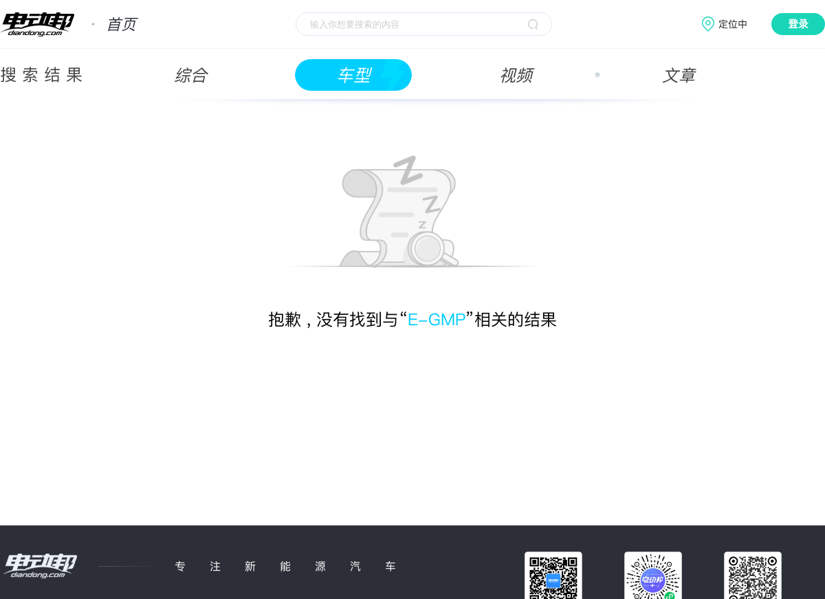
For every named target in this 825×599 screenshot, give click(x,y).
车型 (353, 75)
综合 (190, 75)
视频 (515, 75)
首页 (121, 24)
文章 (678, 75)
